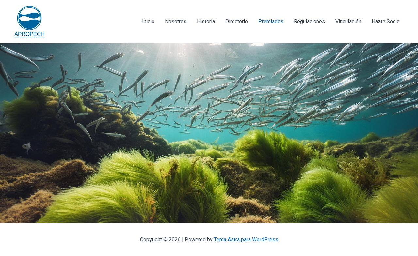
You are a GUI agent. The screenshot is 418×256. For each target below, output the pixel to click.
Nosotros (175, 21)
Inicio (148, 21)
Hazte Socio (386, 21)
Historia (206, 21)
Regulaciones (309, 21)
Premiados (270, 21)
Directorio (236, 21)
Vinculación (348, 21)
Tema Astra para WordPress (246, 239)
